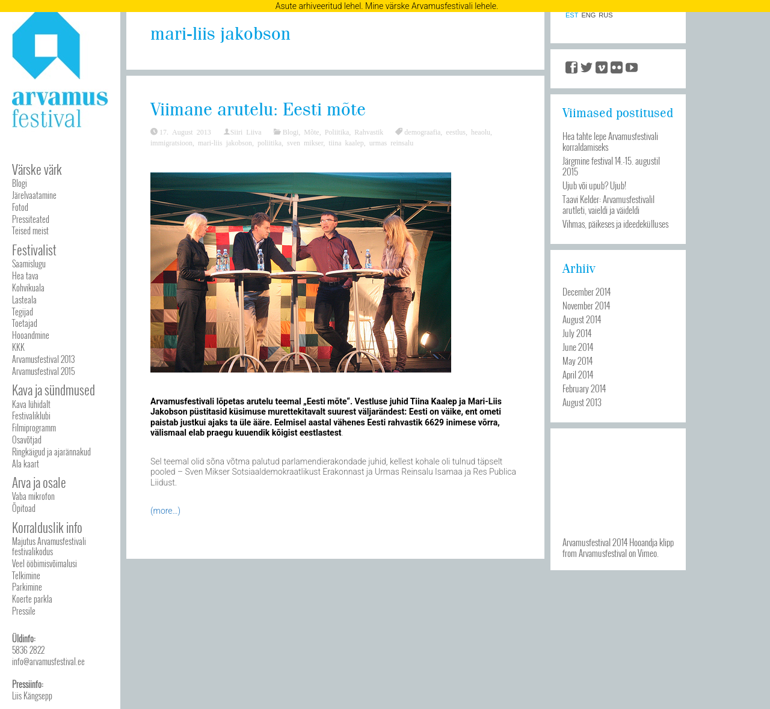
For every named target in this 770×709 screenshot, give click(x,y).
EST (571, 15)
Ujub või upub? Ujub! (594, 185)
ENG (588, 15)
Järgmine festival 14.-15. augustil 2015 (611, 166)
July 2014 (576, 332)
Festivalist (34, 249)
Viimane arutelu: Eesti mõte (258, 110)
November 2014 (586, 305)
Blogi (19, 183)
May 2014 (577, 360)
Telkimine (26, 575)
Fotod (20, 207)
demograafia (422, 131)
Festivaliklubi (31, 415)
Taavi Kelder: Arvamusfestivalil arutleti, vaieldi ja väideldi (608, 204)
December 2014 (586, 291)
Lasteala (24, 299)
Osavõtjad (27, 439)
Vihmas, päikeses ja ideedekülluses (615, 223)
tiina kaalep (346, 142)
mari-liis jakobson (225, 142)
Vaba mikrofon (33, 496)
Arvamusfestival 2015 (43, 371)
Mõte (311, 131)
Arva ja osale (39, 482)
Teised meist (30, 230)
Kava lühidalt (31, 404)
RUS (605, 15)
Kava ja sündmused (53, 389)
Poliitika (337, 131)
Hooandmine (30, 335)
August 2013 (582, 402)
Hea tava (25, 275)
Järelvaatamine (34, 195)
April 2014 (577, 374)
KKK (18, 347)
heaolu (480, 131)
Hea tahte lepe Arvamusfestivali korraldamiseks (610, 141)
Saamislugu (29, 263)
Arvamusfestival (603, 552)
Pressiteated (30, 219)
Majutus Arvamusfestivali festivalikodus (49, 546)
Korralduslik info (47, 527)
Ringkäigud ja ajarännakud (51, 451)
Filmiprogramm (34, 427)
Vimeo (647, 552)
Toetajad (24, 323)
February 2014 (584, 388)
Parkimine (27, 586)
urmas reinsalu (391, 142)
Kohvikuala (28, 287)
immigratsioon (171, 142)
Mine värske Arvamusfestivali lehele (430, 6)
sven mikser (305, 142)
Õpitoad (23, 508)
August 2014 (581, 319)
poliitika (269, 142)
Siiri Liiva (246, 131)
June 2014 (577, 346)
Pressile (23, 610)
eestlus (456, 131)
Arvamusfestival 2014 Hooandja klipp (618, 542)
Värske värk (37, 169)
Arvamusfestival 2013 (43, 359)
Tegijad (22, 311)
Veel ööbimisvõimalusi (44, 563)
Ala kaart (25, 463)
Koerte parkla (32, 598)
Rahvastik (368, 131)
